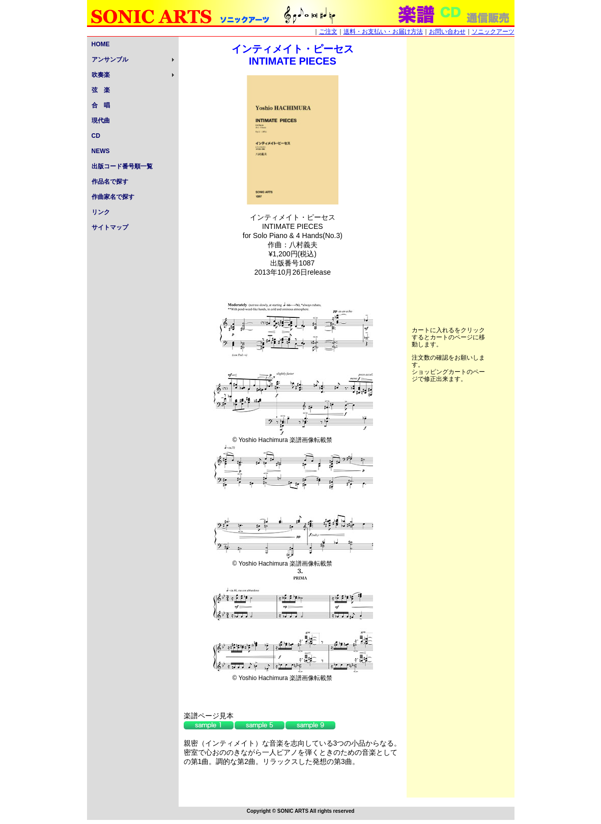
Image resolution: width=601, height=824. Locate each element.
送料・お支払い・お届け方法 (383, 31)
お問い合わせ (447, 31)
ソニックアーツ (493, 31)
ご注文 (328, 31)
